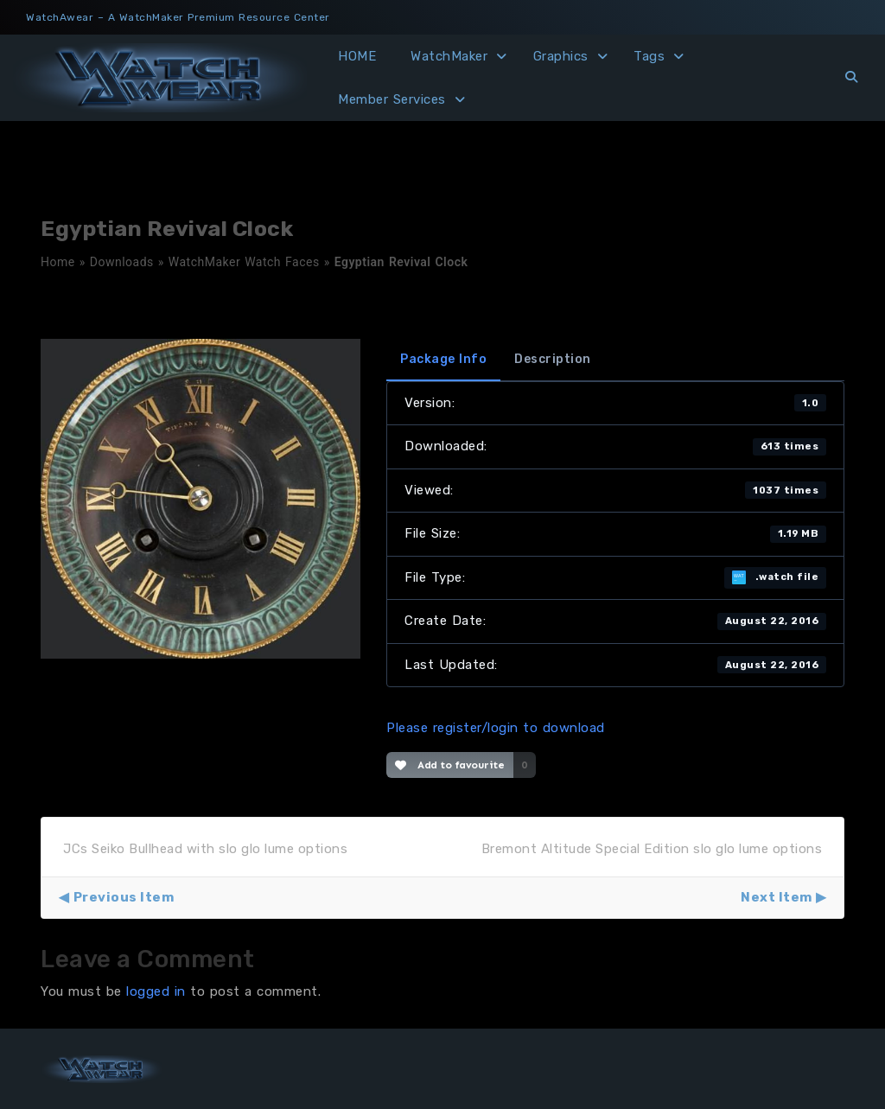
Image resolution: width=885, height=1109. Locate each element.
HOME (357, 56)
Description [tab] (552, 359)
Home (58, 262)
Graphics (561, 56)
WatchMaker (449, 56)
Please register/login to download (495, 728)
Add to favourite (450, 765)
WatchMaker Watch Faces (244, 262)
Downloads (122, 262)
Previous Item (124, 897)
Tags (649, 56)
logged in (156, 991)
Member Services (392, 99)
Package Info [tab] (443, 359)
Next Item (776, 897)
